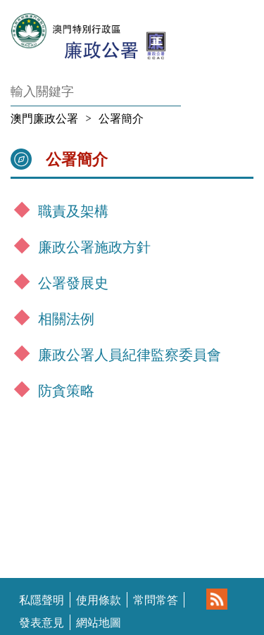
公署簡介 (121, 118)
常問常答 (155, 600)
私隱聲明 (41, 600)
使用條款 (98, 600)
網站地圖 (98, 622)
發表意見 (41, 622)
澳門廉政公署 (44, 118)
